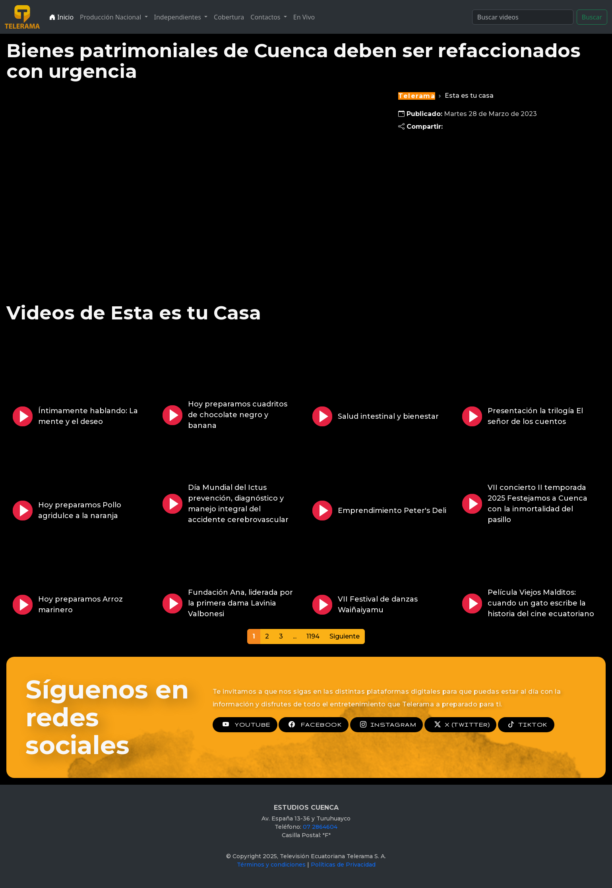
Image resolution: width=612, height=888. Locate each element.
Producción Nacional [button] (111, 17)
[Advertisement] (481, 201)
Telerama (416, 96)
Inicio (61, 17)
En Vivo (304, 17)
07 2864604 (320, 826)
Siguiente (344, 636)
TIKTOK (526, 725)
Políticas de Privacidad (343, 864)
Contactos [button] (266, 17)
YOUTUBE (245, 725)
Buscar (592, 17)
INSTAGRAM (386, 725)
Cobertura (229, 17)
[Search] (522, 17)
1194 (313, 636)
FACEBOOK (313, 725)
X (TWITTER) (460, 725)
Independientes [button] (178, 17)
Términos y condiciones (271, 864)
